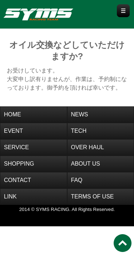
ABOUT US (85, 164)
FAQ (77, 180)
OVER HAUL (87, 147)
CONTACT (17, 180)
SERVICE (16, 147)
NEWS (79, 114)
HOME (12, 114)
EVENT (13, 131)
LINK (10, 196)
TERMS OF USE (92, 196)
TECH (79, 131)
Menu (123, 10)
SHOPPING (19, 164)
